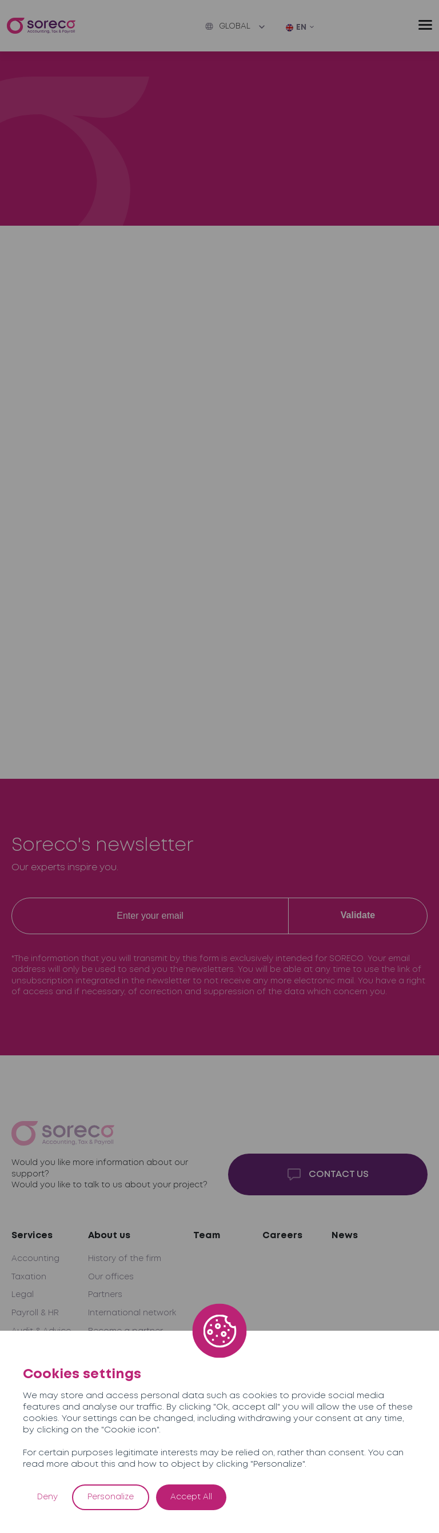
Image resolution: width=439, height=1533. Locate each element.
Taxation (28, 1277)
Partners (105, 1294)
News (345, 1235)
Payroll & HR (35, 1313)
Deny (47, 1497)
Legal (22, 1294)
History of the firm (124, 1258)
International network (132, 1313)
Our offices (111, 1277)
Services (32, 1235)
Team (206, 1235)
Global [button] (227, 26)
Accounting (35, 1258)
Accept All (191, 1497)
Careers (282, 1235)
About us (109, 1235)
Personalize (110, 1497)
